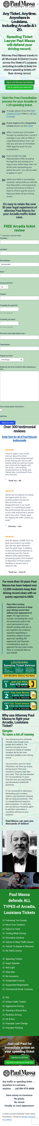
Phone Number (5, 261)
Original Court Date (7, 356)
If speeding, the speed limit (9, 305)
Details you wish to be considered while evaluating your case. (18, 368)
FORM (30, 126)
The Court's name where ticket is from (13, 333)
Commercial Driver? (6, 283)
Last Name (4, 249)
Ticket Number (5, 345)
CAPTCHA (3, 416)
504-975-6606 (26, 1088)
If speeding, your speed (7, 319)
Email (2, 272)
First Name (4, 238)
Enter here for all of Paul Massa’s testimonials (19, 438)
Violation (3, 294)
